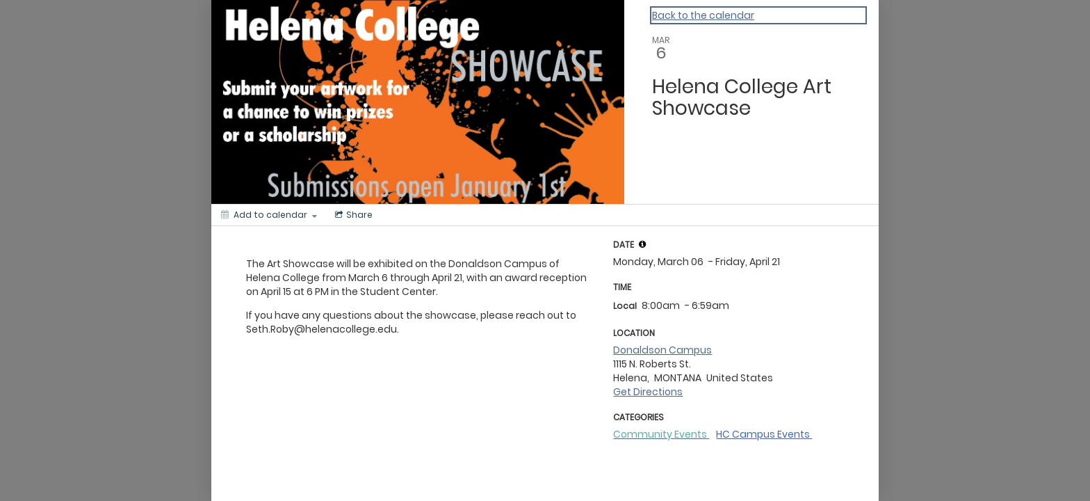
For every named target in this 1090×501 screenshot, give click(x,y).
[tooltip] (642, 244)
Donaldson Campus (662, 350)
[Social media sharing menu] (352, 215)
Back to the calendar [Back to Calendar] (703, 15)
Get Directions (648, 392)
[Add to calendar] (269, 215)
